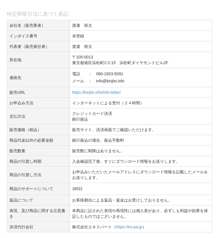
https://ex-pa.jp (129, 227)
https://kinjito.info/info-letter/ (96, 92)
